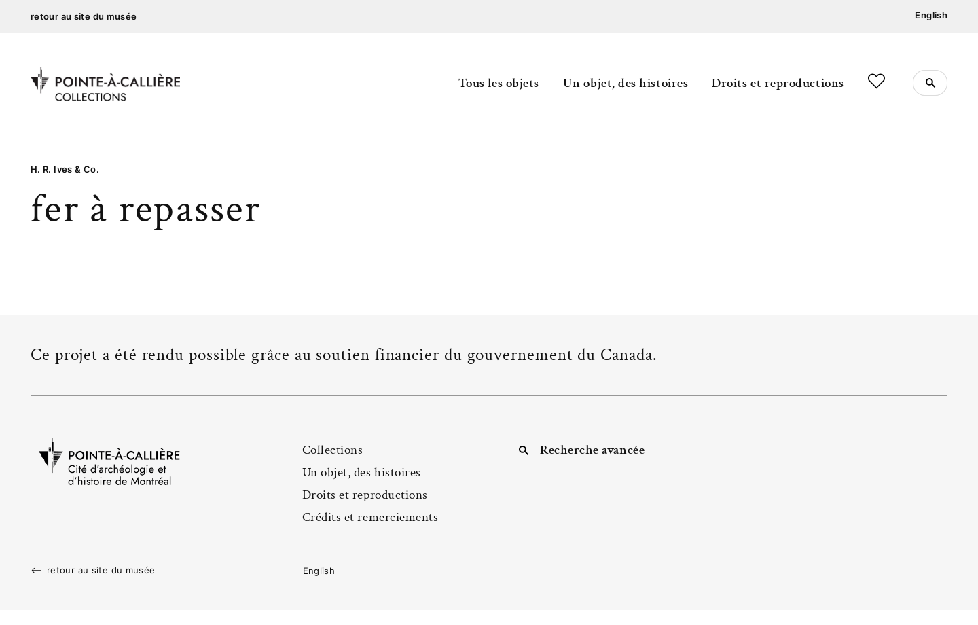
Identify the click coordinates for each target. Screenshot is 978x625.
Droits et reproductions (778, 83)
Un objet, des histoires (625, 83)
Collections (332, 450)
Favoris (876, 81)
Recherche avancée (592, 450)
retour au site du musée (84, 16)
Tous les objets (498, 83)
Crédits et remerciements (370, 517)
